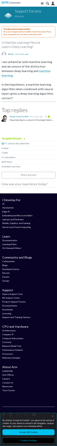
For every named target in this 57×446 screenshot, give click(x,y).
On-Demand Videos (11, 248)
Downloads (7, 309)
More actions (28, 175)
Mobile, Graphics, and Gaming (16, 223)
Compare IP (8, 334)
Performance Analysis (12, 350)
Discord (6, 273)
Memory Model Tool (11, 346)
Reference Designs (11, 357)
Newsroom (7, 386)
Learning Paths (9, 244)
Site (42, 3)
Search (47, 3)
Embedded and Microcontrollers (17, 215)
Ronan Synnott (17, 116)
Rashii (11, 54)
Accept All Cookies (28, 432)
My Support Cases (11, 297)
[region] (28, 429)
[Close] (52, 416)
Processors (7, 354)
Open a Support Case (12, 294)
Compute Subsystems (12, 338)
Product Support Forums (14, 301)
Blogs (5, 265)
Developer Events (10, 269)
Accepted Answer (12, 138)
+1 (5, 143)
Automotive (8, 207)
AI (3, 203)
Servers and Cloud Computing (16, 227)
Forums (5, 277)
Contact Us (7, 382)
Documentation (9, 240)
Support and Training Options (16, 317)
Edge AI (6, 211)
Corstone (6, 342)
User (52, 3)
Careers (6, 378)
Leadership (7, 371)
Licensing (6, 313)
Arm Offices (8, 375)
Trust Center (8, 390)
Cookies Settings (28, 440)
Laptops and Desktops (13, 219)
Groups (5, 280)
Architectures (9, 330)
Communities (8, 261)
